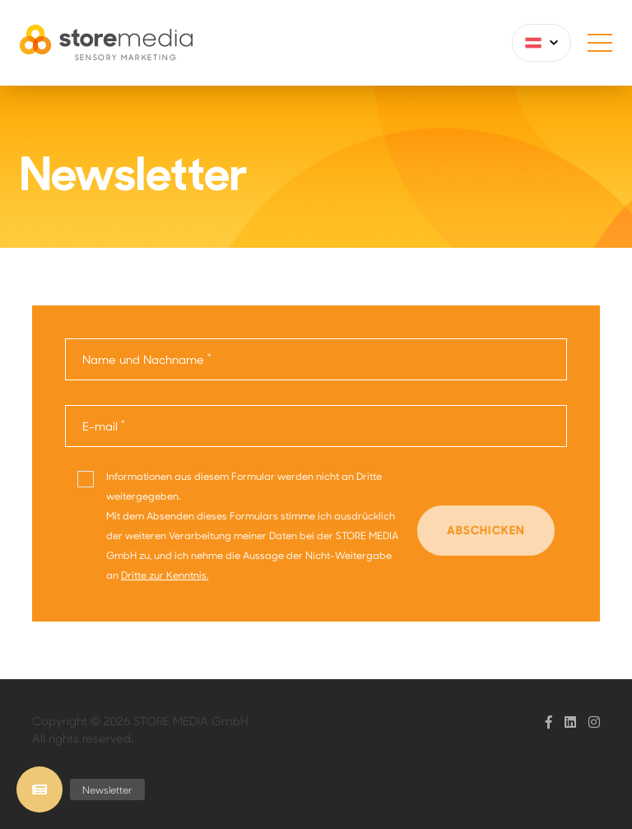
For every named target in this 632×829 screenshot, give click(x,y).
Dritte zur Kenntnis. (164, 574)
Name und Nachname (146, 359)
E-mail (103, 425)
